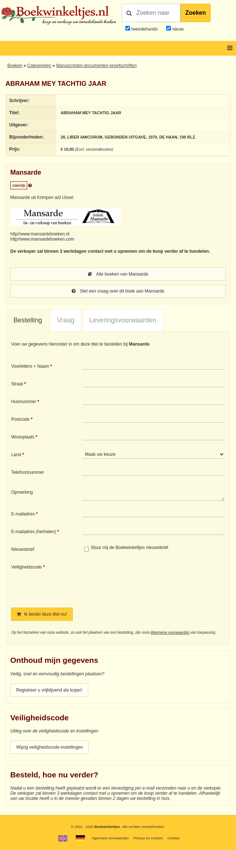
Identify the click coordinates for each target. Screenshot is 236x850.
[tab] (27, 320)
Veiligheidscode (26, 567)
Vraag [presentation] (65, 320)
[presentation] (144, 580)
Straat (17, 383)
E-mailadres (23, 514)
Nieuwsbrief (22, 549)
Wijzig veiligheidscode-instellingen (49, 747)
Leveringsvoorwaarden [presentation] (122, 320)
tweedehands (144, 29)
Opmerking (22, 492)
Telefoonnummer (27, 472)
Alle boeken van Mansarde (118, 274)
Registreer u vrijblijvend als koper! (49, 690)
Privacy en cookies (148, 838)
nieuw (177, 29)
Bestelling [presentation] (27, 320)
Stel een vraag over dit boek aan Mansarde (118, 291)
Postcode (20, 419)
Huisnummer (23, 401)
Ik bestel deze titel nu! (42, 614)
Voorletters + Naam (30, 366)
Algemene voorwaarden (170, 632)
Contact (173, 838)
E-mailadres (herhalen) (33, 531)
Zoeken (195, 13)
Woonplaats (22, 437)
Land (16, 454)
